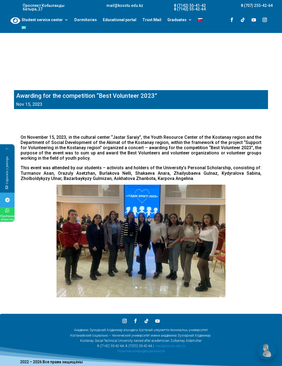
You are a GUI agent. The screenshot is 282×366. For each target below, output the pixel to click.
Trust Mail (151, 20)
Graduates (177, 20)
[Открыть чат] (266, 350)
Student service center (42, 20)
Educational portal (119, 20)
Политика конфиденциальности (141, 351)
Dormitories (85, 20)
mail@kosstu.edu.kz (170, 346)
